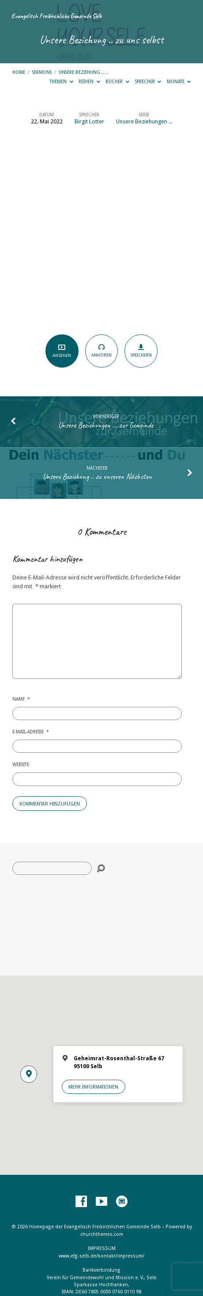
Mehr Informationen (93, 1086)
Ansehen (62, 350)
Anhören (101, 350)
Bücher (117, 81)
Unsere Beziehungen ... (144, 121)
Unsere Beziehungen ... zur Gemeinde (105, 425)
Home (18, 72)
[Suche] (52, 868)
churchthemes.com (101, 1234)
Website (20, 764)
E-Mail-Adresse (30, 731)
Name (21, 699)
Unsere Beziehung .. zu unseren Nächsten (97, 476)
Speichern (141, 350)
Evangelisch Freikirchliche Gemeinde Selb (56, 16)
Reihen (89, 81)
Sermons (42, 72)
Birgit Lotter (89, 121)
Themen (61, 81)
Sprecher (148, 81)
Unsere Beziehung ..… (84, 72)
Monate (179, 81)
